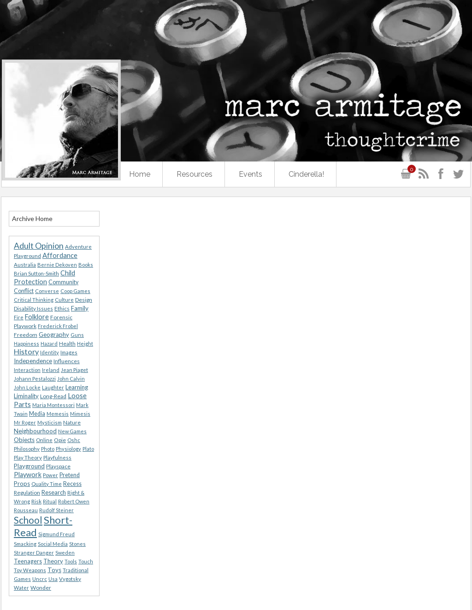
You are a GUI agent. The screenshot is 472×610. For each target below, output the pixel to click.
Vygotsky (70, 579)
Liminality (26, 396)
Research (53, 492)
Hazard (49, 344)
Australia (25, 265)
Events (250, 174)
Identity (49, 352)
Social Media (53, 544)
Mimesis (80, 414)
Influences (66, 361)
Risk (36, 501)
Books (85, 265)
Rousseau (26, 510)
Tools (71, 561)
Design (83, 299)
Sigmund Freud (56, 534)
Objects (24, 439)
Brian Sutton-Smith (36, 273)
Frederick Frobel (58, 326)
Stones (77, 544)
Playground (29, 466)
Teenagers (28, 561)
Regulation (27, 492)
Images (68, 352)
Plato (88, 449)
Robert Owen (73, 501)
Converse (47, 291)
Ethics (62, 308)
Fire (19, 317)
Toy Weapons (30, 570)
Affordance (59, 255)
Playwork (27, 474)
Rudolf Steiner (56, 510)
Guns (77, 335)
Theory (53, 561)
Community (63, 282)
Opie (60, 440)
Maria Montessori (53, 405)
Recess (72, 483)
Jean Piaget (74, 370)
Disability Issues (33, 308)
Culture (64, 300)
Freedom (25, 334)
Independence (33, 361)
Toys (54, 570)
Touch (85, 561)
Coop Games (75, 291)
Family (79, 308)
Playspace (58, 466)
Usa (53, 579)
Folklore (37, 317)
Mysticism (49, 422)
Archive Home (32, 218)
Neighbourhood (35, 431)
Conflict (24, 290)
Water (21, 588)
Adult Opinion (39, 246)
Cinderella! (306, 174)
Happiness (26, 344)
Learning (76, 387)
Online (44, 440)
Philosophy (27, 449)
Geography (54, 334)
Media (37, 413)
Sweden (65, 553)
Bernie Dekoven (57, 265)
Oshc (73, 440)
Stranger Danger (34, 553)
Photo (47, 449)
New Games (72, 431)
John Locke (27, 387)
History (26, 351)
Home (139, 174)
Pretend (69, 475)
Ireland (50, 370)
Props (22, 483)
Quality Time (46, 484)
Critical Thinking (33, 300)
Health (67, 343)
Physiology (68, 449)
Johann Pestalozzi (35, 379)
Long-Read (53, 396)
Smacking (25, 544)
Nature (72, 422)
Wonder (40, 587)
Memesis (58, 414)
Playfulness (57, 457)
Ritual (50, 501)
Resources (194, 174)
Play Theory (28, 457)
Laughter (53, 387)
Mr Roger (25, 422)
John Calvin (71, 379)
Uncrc (39, 579)
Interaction (27, 370)
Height (85, 344)
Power (50, 475)
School (28, 520)
